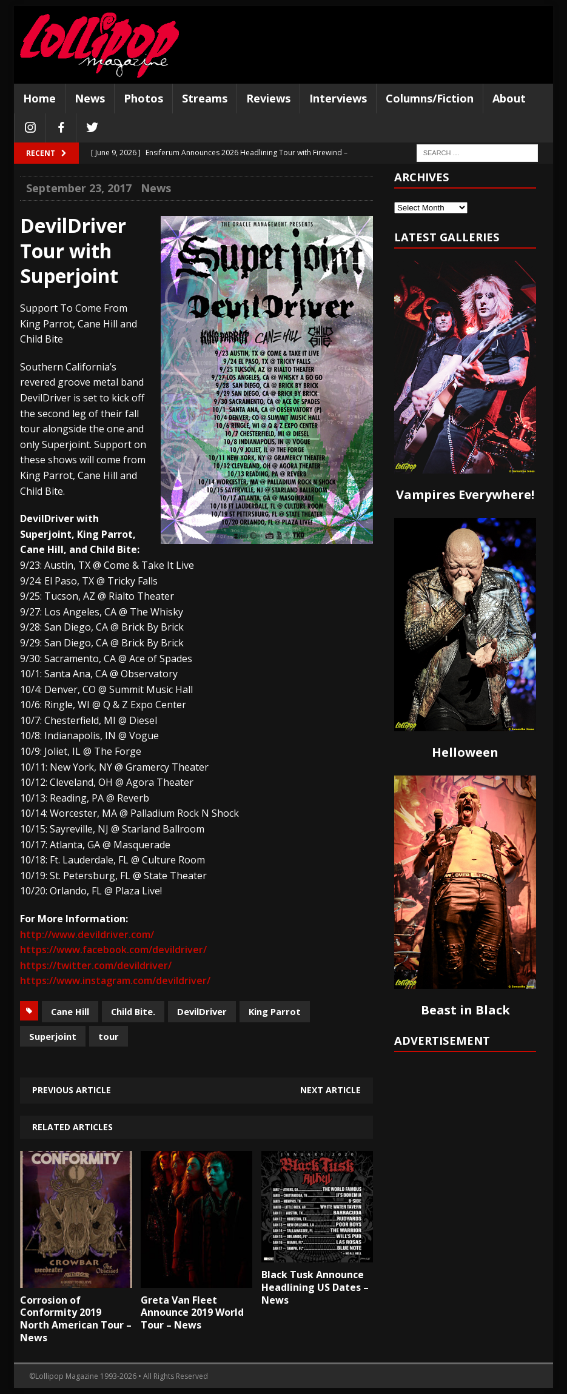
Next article (330, 1090)
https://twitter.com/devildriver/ (96, 965)
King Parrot (275, 1011)
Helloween (465, 752)
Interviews (338, 98)
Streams (204, 98)
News (90, 98)
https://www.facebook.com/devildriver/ (113, 949)
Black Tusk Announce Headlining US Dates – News (315, 1287)
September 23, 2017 (79, 188)
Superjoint (52, 1036)
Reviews (268, 98)
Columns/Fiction (430, 98)
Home (39, 98)
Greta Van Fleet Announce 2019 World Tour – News (192, 1312)
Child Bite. (133, 1011)
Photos (143, 98)
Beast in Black (465, 1010)
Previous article (71, 1090)
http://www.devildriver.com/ (87, 934)
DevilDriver (202, 1011)
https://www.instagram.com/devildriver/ (115, 980)
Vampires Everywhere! (465, 494)
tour (108, 1036)
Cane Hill (70, 1011)
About (509, 98)
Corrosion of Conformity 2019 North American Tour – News (76, 1318)
